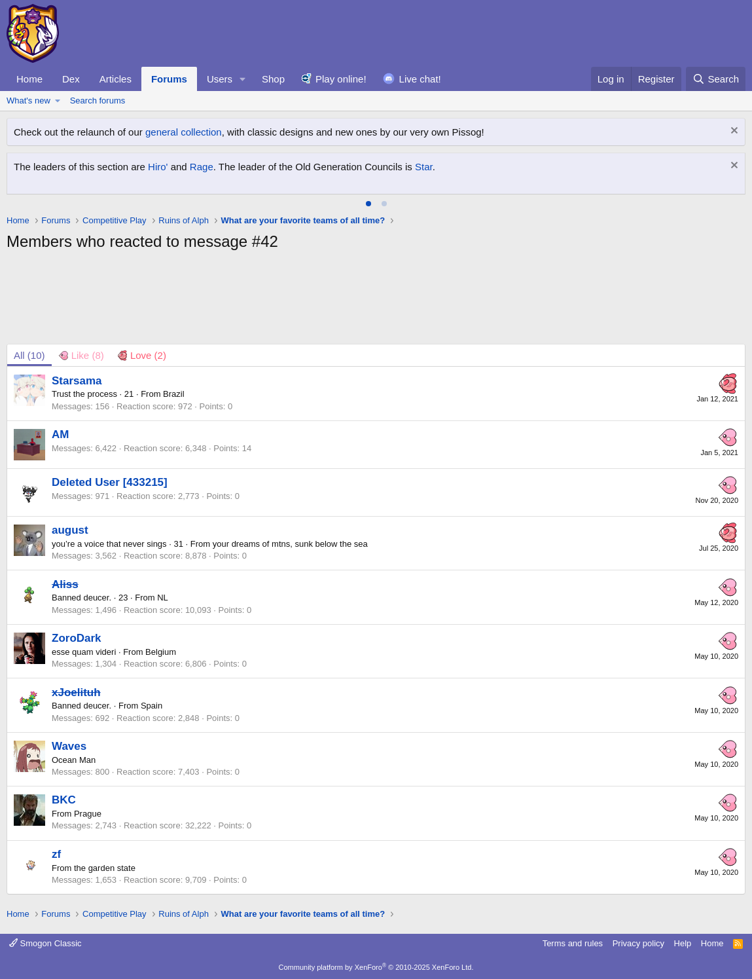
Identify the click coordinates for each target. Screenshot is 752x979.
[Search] (715, 79)
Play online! (341, 78)
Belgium (160, 652)
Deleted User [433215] (110, 482)
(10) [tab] (29, 355)
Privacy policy (638, 943)
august (70, 530)
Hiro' (158, 166)
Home (29, 78)
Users (219, 78)
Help (683, 943)
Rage (201, 166)
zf (56, 854)
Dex (71, 78)
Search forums (98, 100)
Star (424, 166)
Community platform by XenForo (376, 967)
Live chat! (420, 78)
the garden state (104, 868)
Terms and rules (573, 943)
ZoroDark (76, 638)
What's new (28, 100)
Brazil (174, 394)
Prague (87, 814)
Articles (115, 78)
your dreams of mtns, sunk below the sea (290, 544)
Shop (273, 78)
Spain (151, 706)
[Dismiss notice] (732, 132)
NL (162, 597)
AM (60, 434)
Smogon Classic (45, 943)
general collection (183, 132)
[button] (243, 79)
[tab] (368, 203)
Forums (169, 78)
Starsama (77, 381)
